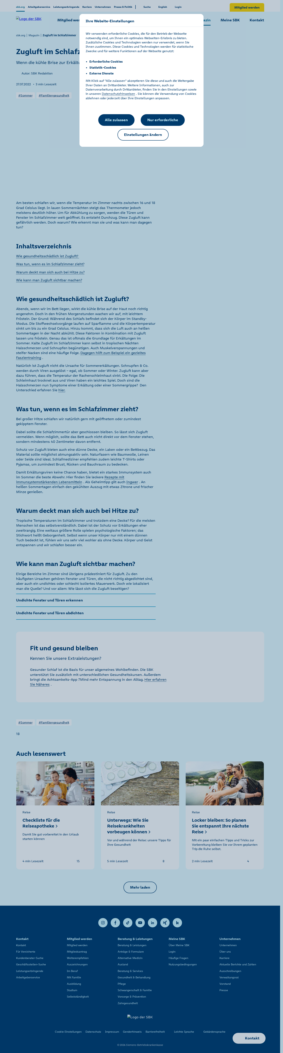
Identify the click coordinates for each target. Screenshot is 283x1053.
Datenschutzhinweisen (118, 94)
